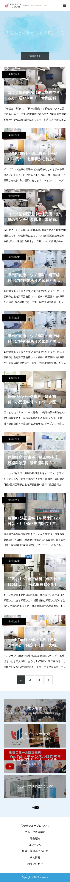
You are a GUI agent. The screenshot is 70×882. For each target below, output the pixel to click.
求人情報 (35, 857)
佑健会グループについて (35, 825)
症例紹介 (35, 838)
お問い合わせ (35, 863)
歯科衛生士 (14, 74)
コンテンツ (35, 844)
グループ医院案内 (35, 832)
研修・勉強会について (35, 851)
